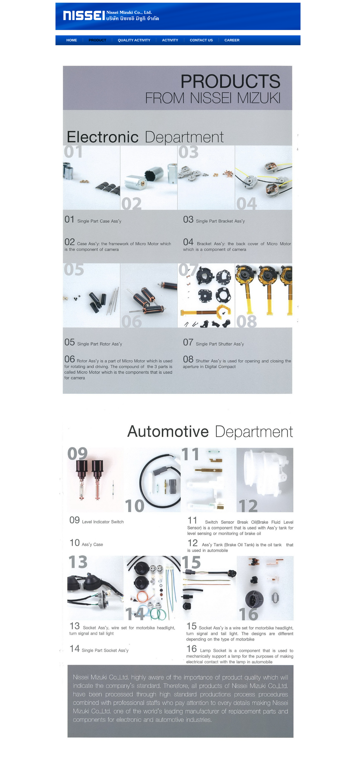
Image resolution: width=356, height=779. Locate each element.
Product (97, 40)
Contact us (201, 40)
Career (232, 40)
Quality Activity (134, 40)
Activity (170, 40)
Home (71, 40)
